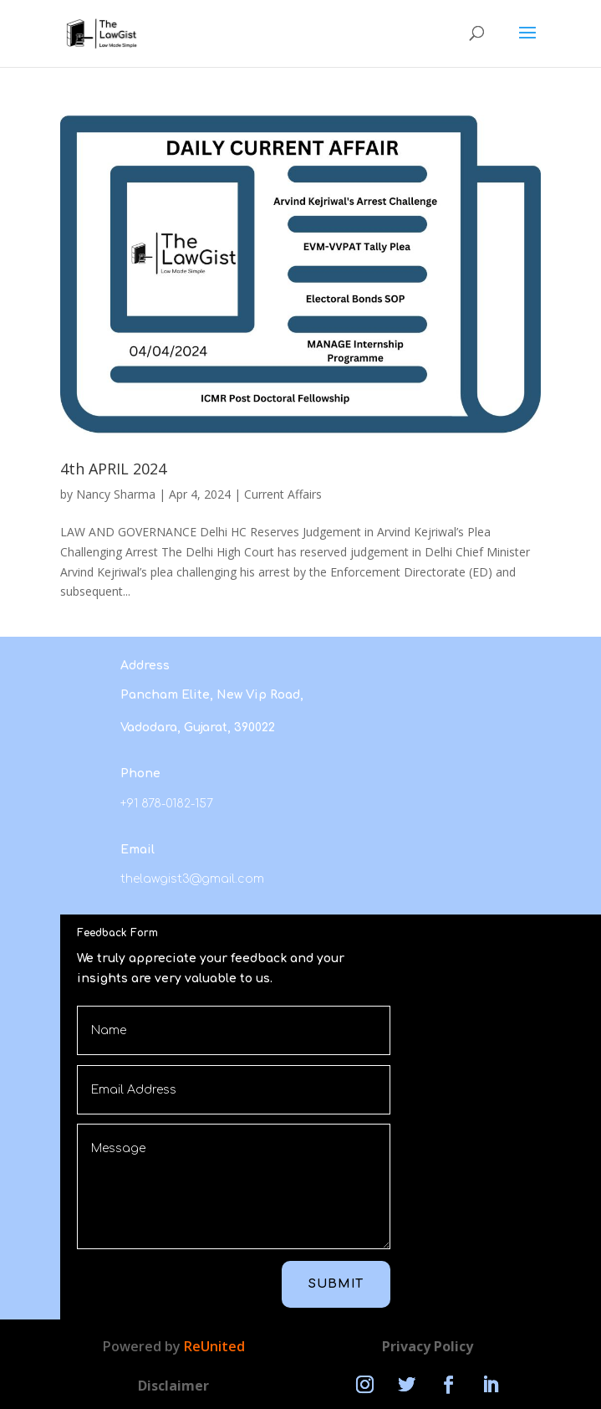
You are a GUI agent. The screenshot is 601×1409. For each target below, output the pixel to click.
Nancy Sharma (115, 494)
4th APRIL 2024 (113, 469)
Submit (336, 1284)
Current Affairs (283, 494)
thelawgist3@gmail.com (192, 879)
